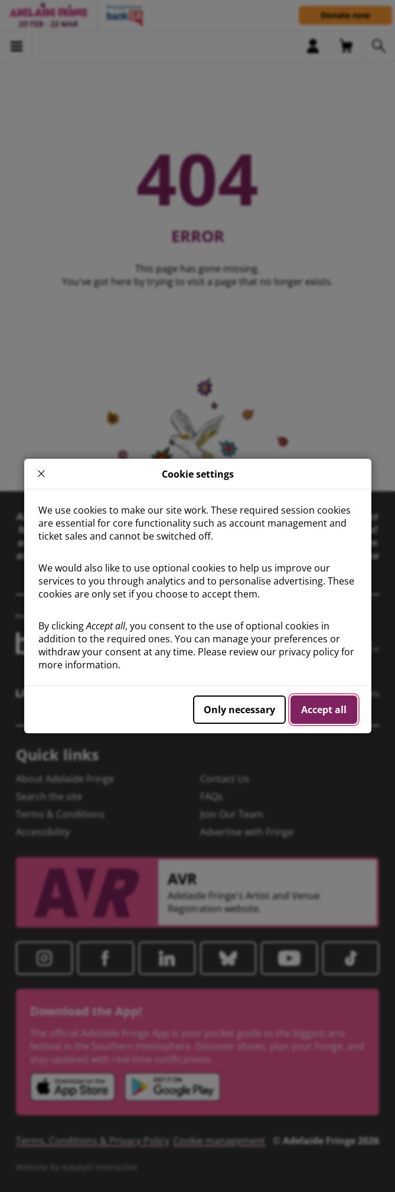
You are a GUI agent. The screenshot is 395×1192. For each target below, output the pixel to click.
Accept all (324, 709)
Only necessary (239, 709)
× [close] (41, 474)
